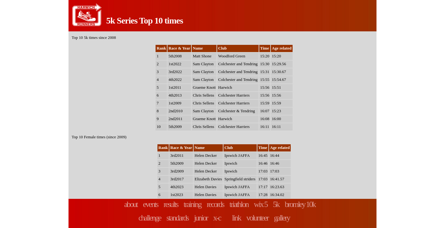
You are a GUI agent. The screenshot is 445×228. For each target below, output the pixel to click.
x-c (217, 217)
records (215, 204)
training (192, 204)
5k (276, 204)
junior (200, 217)
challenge (149, 217)
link (236, 217)
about (130, 204)
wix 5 (260, 204)
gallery (281, 217)
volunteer (257, 217)
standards (178, 217)
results (170, 204)
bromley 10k (300, 204)
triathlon (238, 204)
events (150, 204)
